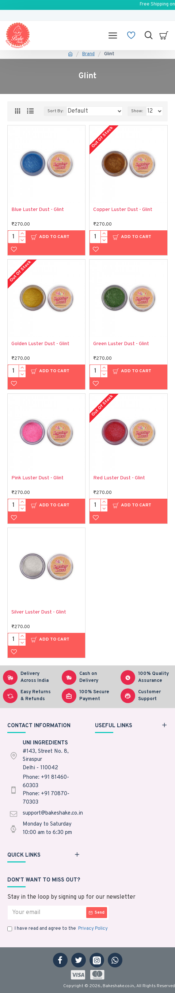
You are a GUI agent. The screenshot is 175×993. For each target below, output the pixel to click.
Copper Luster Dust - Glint (122, 210)
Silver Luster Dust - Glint (38, 612)
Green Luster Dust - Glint (121, 344)
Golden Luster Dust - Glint (40, 344)
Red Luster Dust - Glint (119, 478)
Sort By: (55, 111)
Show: (137, 111)
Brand (88, 54)
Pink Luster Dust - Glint (37, 478)
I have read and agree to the (58, 929)
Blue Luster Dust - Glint (37, 210)
